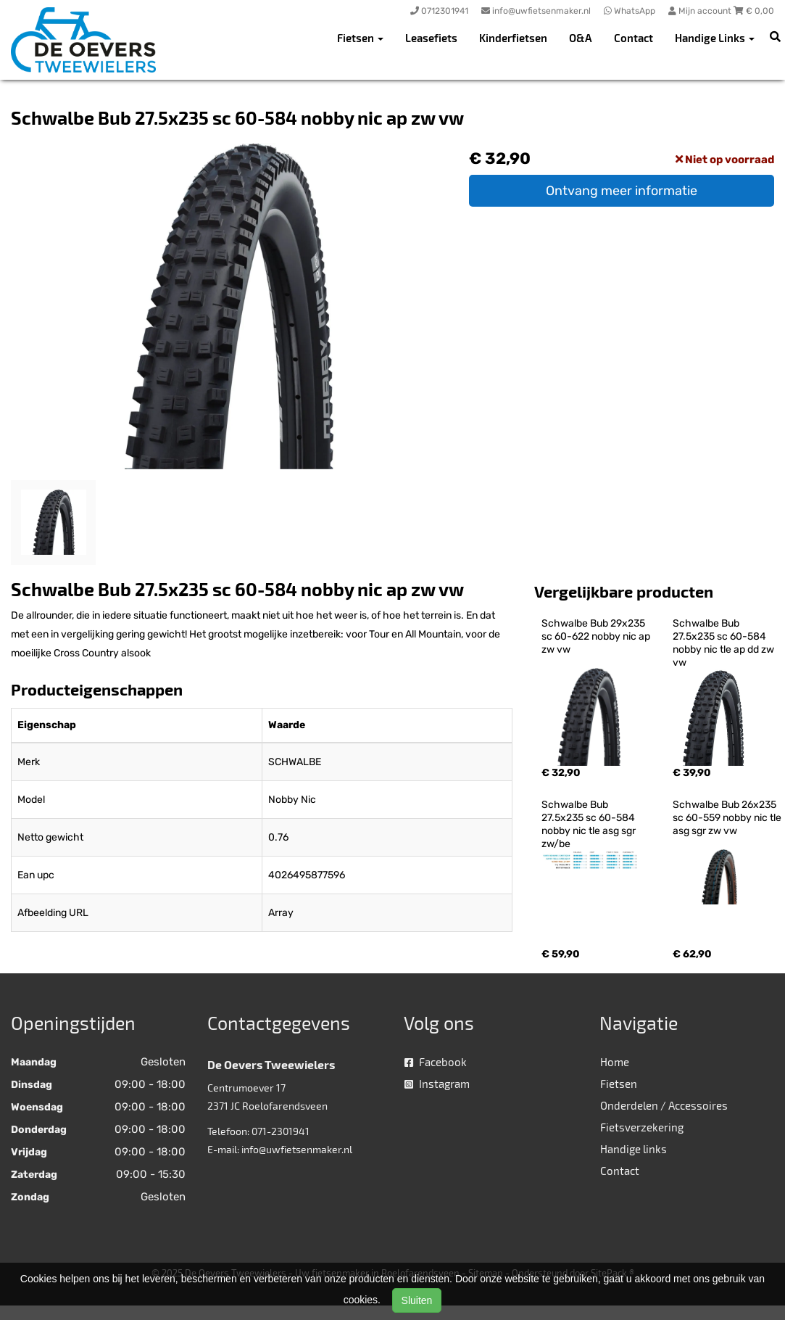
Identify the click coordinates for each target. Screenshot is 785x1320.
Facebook (435, 1061)
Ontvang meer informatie (621, 191)
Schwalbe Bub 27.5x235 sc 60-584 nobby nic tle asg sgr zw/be (589, 824)
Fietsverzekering (642, 1127)
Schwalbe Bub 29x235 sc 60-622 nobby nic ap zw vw (596, 636)
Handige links (633, 1148)
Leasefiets (431, 37)
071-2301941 (281, 1131)
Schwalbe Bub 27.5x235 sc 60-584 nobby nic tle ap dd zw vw (724, 643)
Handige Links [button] (715, 37)
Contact (633, 37)
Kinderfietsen (513, 37)
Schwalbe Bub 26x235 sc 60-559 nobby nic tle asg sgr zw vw (728, 818)
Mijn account (701, 11)
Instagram (437, 1083)
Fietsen (618, 1083)
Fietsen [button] (360, 37)
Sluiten (417, 1300)
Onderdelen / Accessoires (664, 1105)
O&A (580, 37)
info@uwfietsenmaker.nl (296, 1149)
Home (614, 1061)
